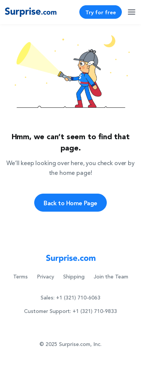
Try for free (100, 12)
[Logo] (30, 12)
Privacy (45, 277)
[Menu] (132, 11)
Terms (20, 277)
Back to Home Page (70, 203)
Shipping (74, 277)
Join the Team (111, 277)
